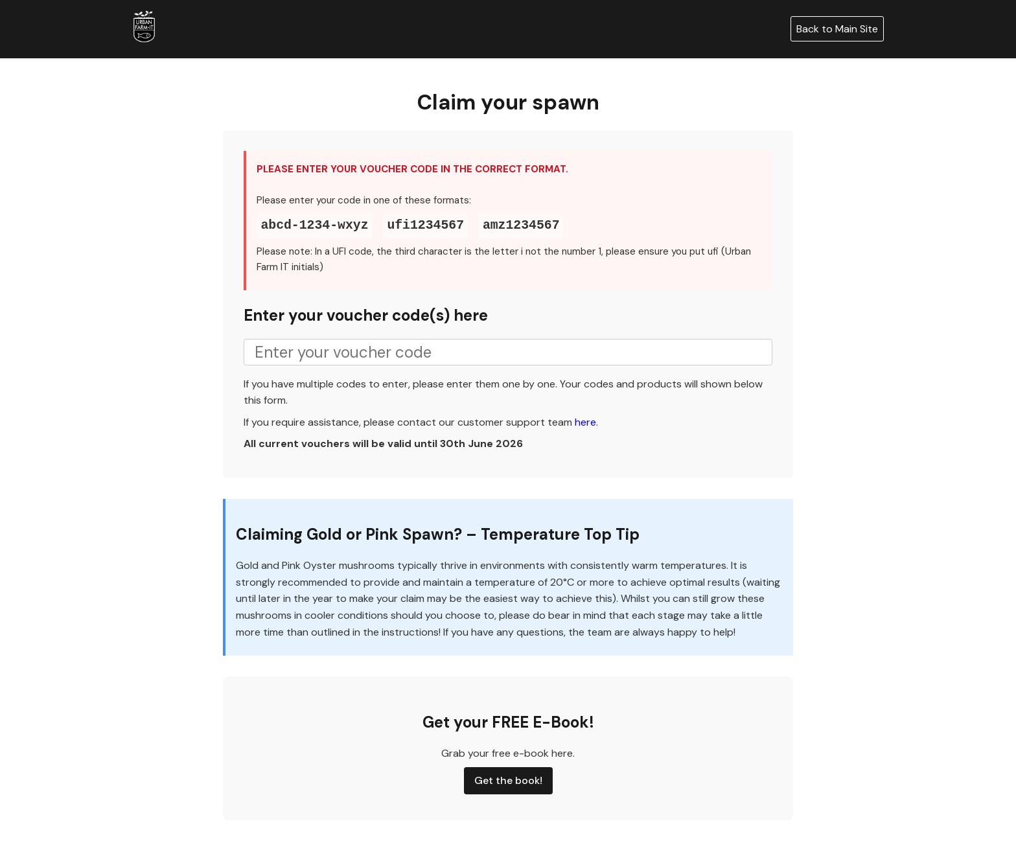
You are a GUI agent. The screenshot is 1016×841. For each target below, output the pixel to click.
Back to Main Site (837, 29)
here (585, 422)
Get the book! (508, 780)
